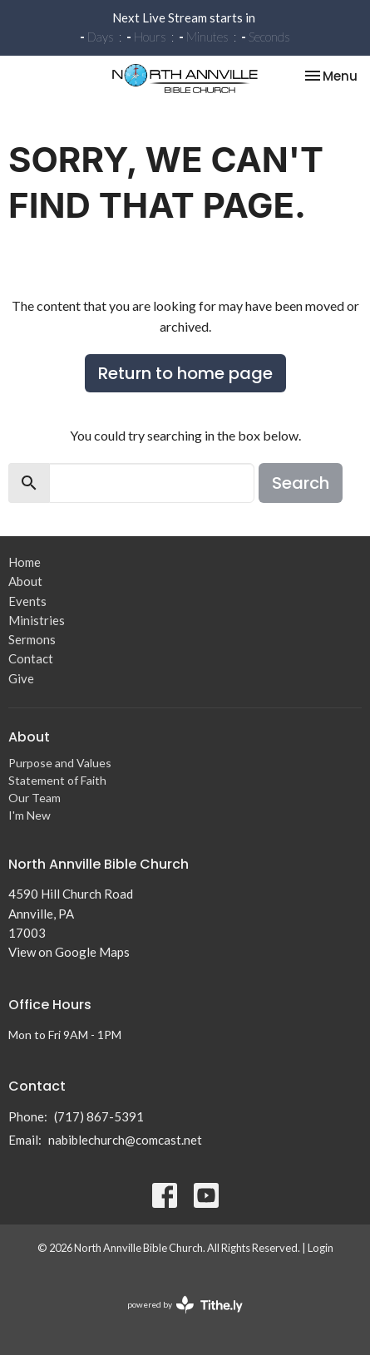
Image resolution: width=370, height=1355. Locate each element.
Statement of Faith (57, 780)
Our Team (34, 798)
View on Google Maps (69, 951)
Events (27, 601)
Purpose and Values (59, 763)
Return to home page (185, 373)
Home (24, 561)
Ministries (36, 620)
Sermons (32, 639)
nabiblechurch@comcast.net (125, 1139)
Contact (30, 658)
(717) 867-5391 (99, 1116)
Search (300, 483)
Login (320, 1247)
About (25, 581)
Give (21, 678)
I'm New (29, 815)
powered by (185, 1304)
